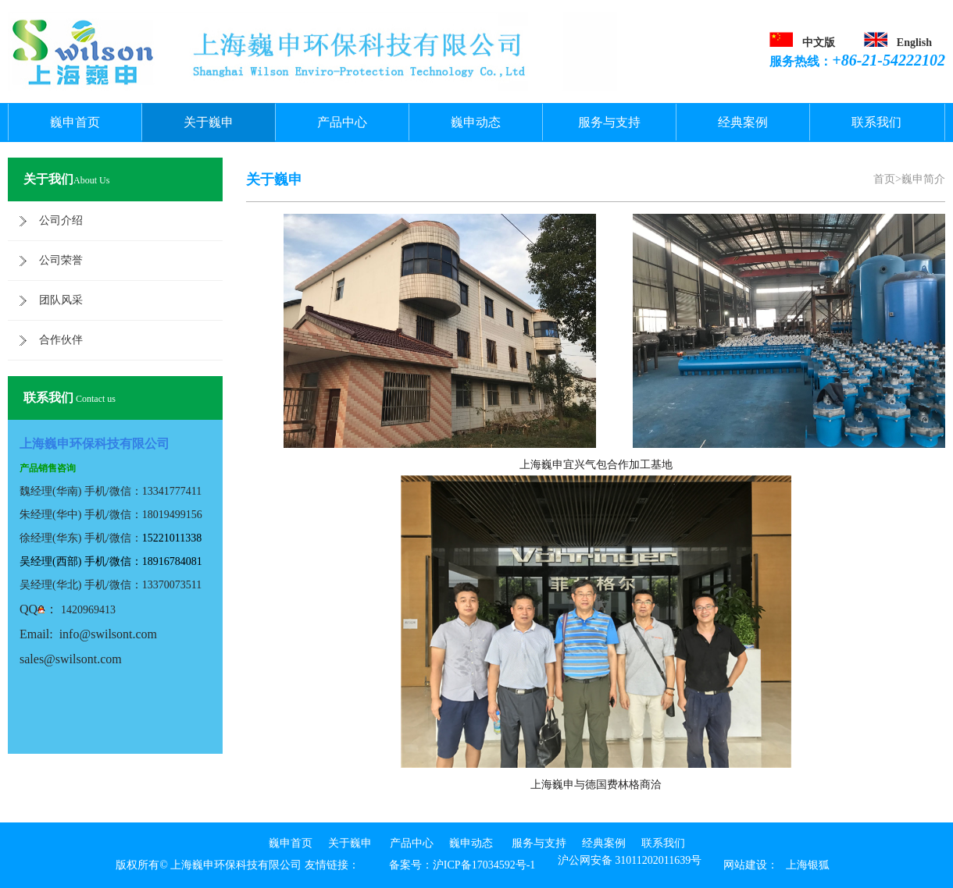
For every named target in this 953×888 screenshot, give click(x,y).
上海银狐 (808, 865)
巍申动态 (476, 122)
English (914, 42)
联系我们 (876, 122)
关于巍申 (209, 122)
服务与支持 (609, 122)
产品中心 (342, 122)
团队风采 (61, 300)
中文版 (818, 42)
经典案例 (743, 122)
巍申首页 (75, 122)
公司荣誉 (61, 260)
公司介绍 (61, 220)
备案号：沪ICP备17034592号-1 (462, 865)
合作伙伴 (61, 340)
